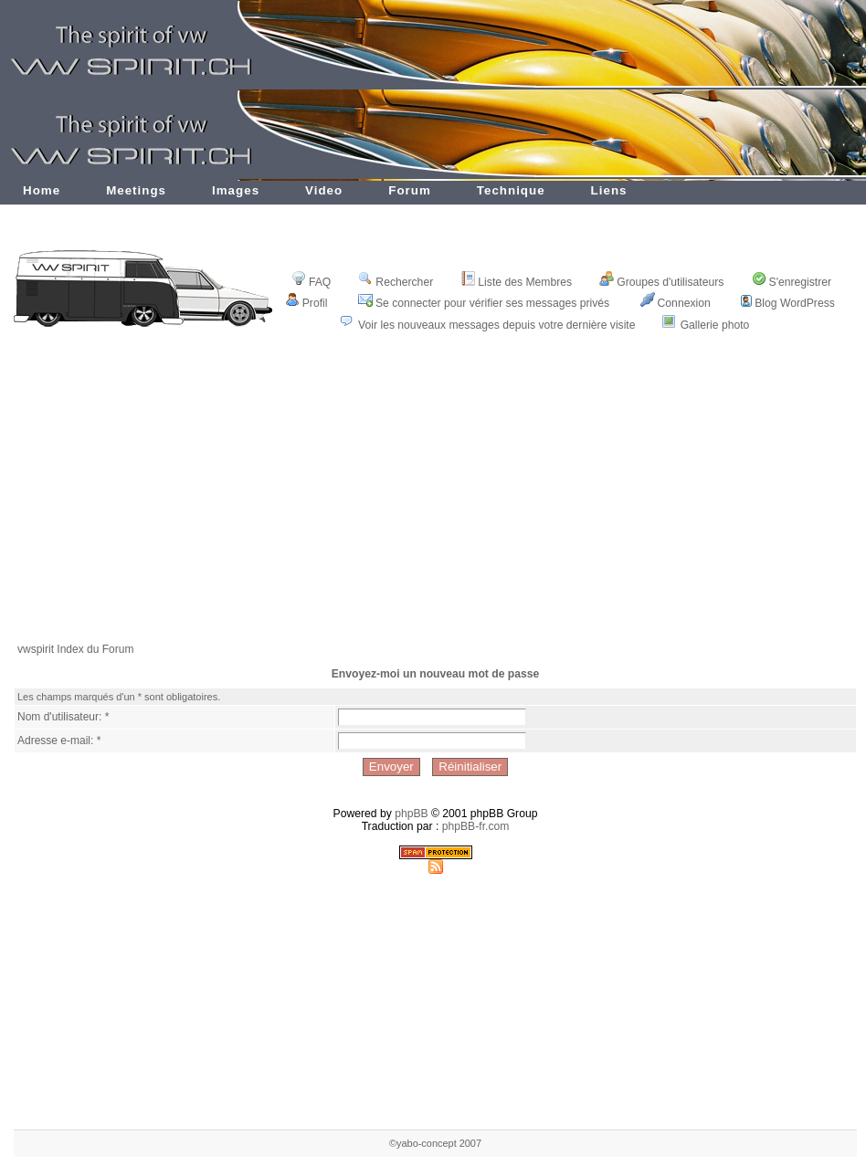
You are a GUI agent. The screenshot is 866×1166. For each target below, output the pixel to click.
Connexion (675, 303)
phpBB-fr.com (476, 826)
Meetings (136, 190)
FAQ (311, 282)
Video (324, 190)
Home (41, 190)
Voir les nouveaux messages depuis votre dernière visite (496, 325)
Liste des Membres (516, 282)
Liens (609, 190)
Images (235, 190)
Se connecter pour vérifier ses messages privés (483, 303)
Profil (306, 303)
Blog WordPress (788, 303)
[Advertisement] (436, 499)
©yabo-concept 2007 (435, 1143)
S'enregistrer (792, 282)
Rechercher (395, 282)
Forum (409, 190)
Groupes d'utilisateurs (661, 282)
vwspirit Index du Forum (75, 649)
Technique (511, 190)
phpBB (411, 813)
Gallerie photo (715, 325)
